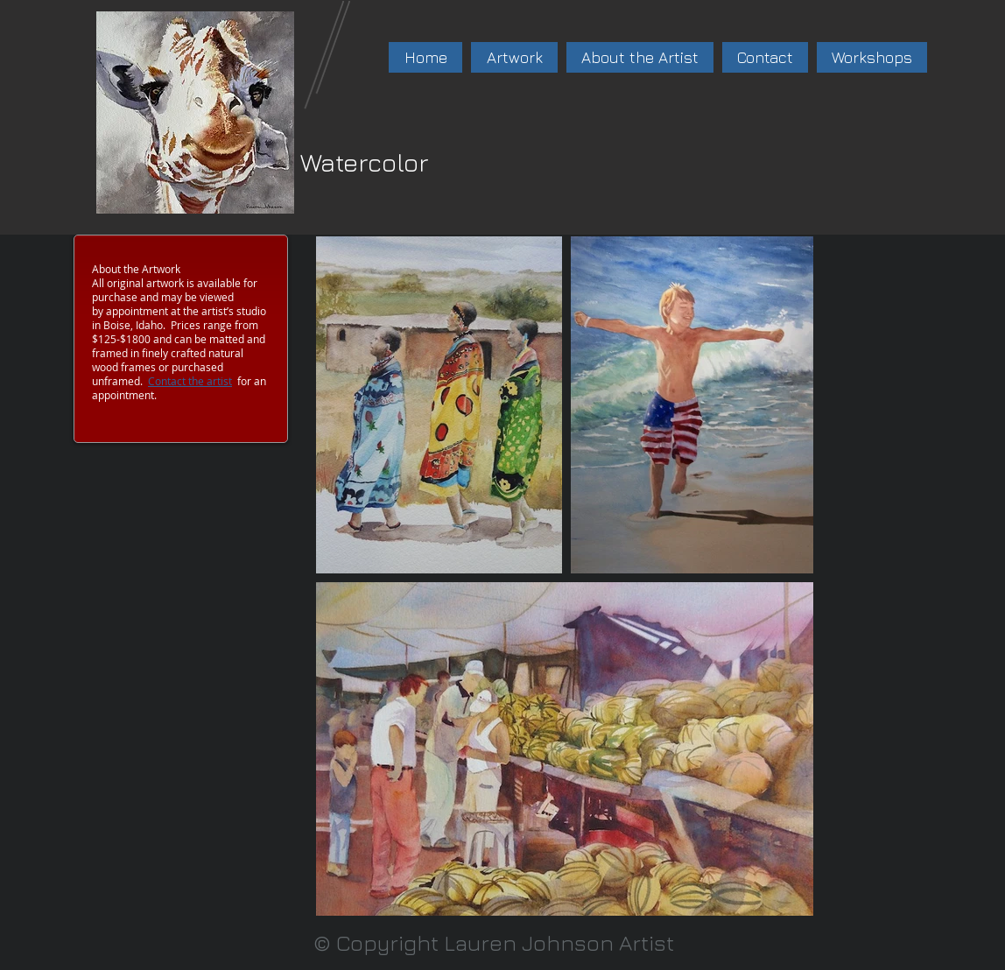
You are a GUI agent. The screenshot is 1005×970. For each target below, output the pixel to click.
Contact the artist (190, 381)
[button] (514, 57)
